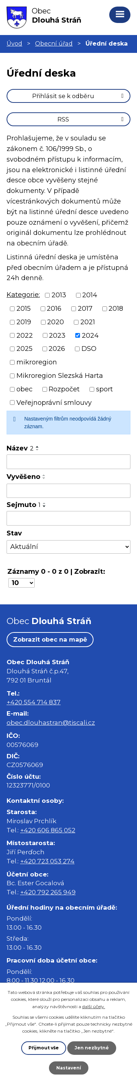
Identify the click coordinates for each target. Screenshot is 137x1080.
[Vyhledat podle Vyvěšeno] (68, 491)
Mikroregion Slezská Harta (59, 376)
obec (24, 389)
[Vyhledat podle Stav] (68, 547)
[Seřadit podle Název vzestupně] (38, 446)
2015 (23, 309)
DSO (88, 349)
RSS (91, 119)
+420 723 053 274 (47, 861)
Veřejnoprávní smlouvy (54, 402)
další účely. (93, 1006)
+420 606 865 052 (47, 830)
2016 (54, 309)
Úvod (14, 43)
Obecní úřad (54, 43)
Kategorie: (23, 295)
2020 (55, 322)
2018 (116, 309)
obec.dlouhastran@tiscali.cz (51, 722)
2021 (87, 322)
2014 (89, 295)
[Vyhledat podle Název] (68, 461)
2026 (57, 349)
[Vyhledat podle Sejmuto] (68, 518)
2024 (90, 335)
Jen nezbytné (92, 1047)
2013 (59, 295)
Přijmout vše (43, 1047)
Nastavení (68, 1068)
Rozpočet (64, 389)
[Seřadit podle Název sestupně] (38, 449)
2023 (57, 335)
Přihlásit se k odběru (79, 96)
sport (104, 389)
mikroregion (36, 362)
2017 (85, 309)
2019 (23, 322)
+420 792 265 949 (48, 892)
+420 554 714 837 (34, 702)
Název (20, 448)
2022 (24, 335)
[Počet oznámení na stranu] (21, 583)
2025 (24, 349)
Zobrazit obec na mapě (50, 639)
